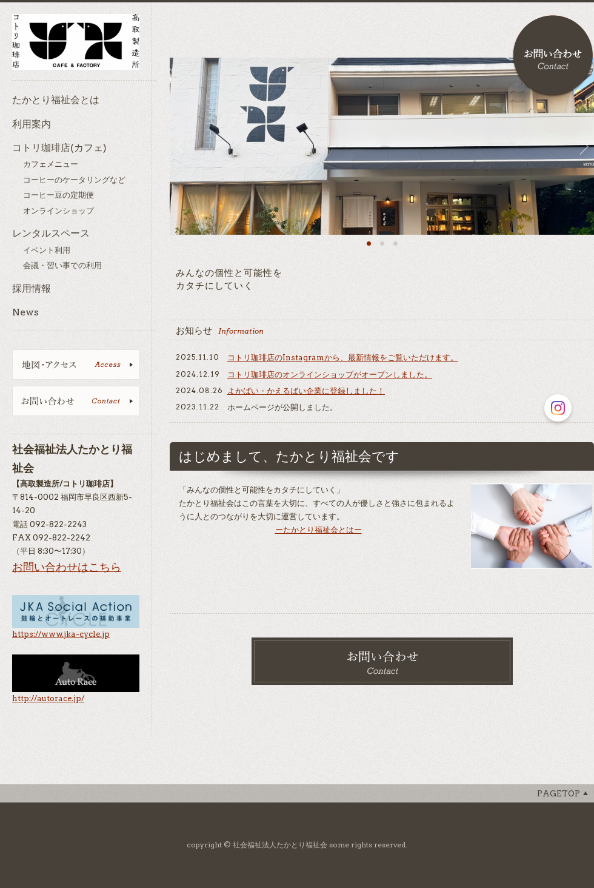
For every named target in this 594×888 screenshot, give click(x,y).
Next (587, 146)
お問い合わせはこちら (66, 566)
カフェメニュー (50, 164)
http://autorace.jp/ (48, 698)
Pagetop (558, 793)
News (25, 312)
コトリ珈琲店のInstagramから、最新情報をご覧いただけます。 (342, 357)
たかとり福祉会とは (55, 100)
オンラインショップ (58, 210)
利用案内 (31, 124)
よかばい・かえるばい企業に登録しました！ (306, 390)
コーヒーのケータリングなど (74, 179)
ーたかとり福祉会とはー (318, 529)
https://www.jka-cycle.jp (61, 634)
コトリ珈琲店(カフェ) (59, 147)
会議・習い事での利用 (62, 265)
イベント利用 (46, 250)
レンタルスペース (51, 233)
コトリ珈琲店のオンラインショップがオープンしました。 (329, 374)
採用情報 (31, 288)
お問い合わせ (553, 56)
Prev (177, 146)
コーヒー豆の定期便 (58, 195)
